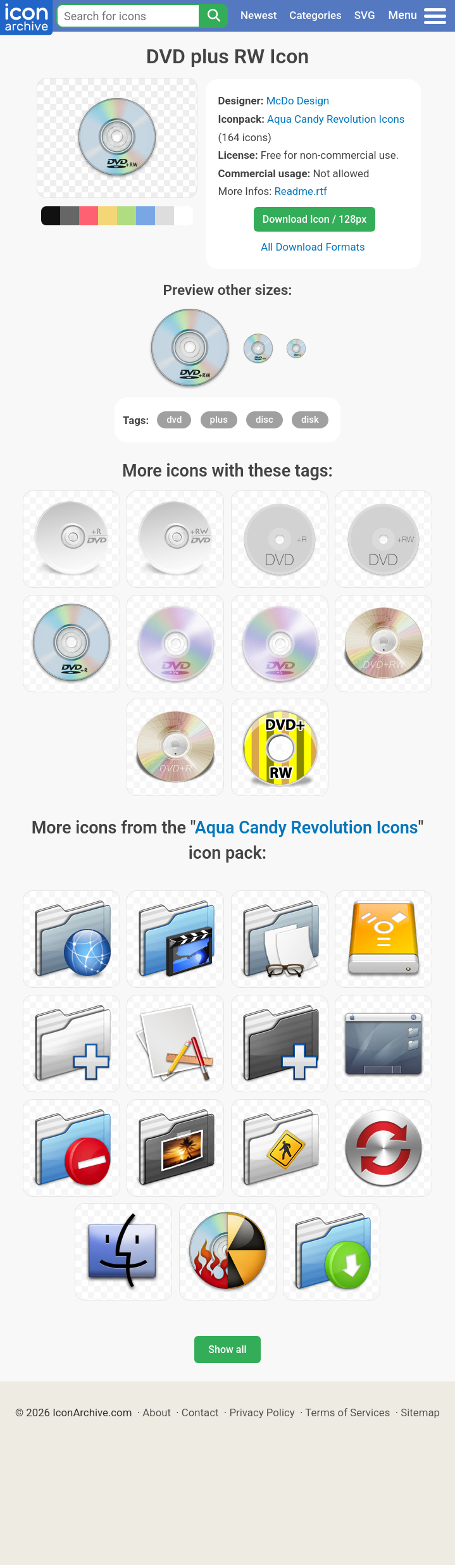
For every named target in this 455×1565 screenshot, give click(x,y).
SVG (364, 15)
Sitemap (420, 1412)
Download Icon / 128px (314, 219)
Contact (200, 1412)
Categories (315, 15)
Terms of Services (347, 1412)
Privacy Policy (261, 1412)
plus (219, 419)
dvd (174, 419)
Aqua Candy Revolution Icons (335, 119)
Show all (227, 1350)
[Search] (213, 16)
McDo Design (298, 100)
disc (264, 419)
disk (310, 419)
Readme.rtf (300, 191)
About (156, 1412)
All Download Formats (313, 246)
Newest (258, 15)
